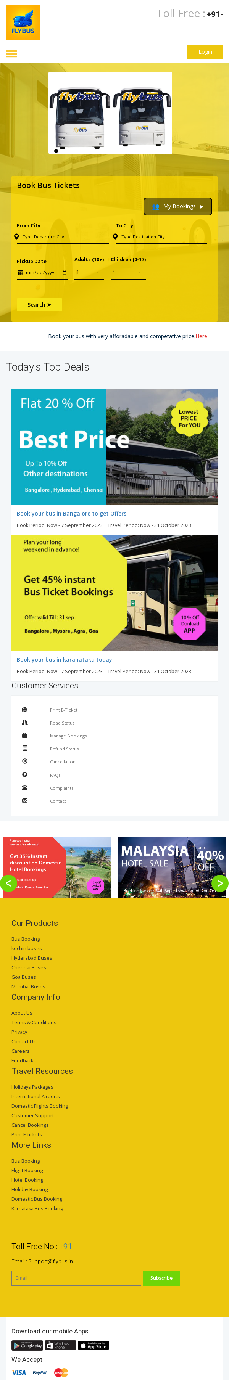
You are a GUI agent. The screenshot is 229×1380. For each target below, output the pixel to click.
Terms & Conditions (33, 1022)
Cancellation (63, 762)
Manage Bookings (68, 736)
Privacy (19, 1032)
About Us (21, 1013)
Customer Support (32, 1115)
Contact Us (23, 1041)
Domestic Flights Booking (39, 1106)
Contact (58, 801)
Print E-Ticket (63, 710)
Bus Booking (25, 939)
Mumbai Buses (28, 986)
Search (39, 304)
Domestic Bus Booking (36, 1199)
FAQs (55, 775)
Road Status (62, 723)
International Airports (35, 1096)
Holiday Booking (29, 1189)
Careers (20, 1051)
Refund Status (64, 749)
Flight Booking (27, 1170)
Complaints (61, 788)
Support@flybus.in (50, 1261)
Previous (54, 119)
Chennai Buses (28, 967)
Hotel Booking (27, 1180)
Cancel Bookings (30, 1125)
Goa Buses (23, 977)
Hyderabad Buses (31, 958)
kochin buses (26, 948)
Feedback (22, 1060)
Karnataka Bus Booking (37, 1208)
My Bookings (178, 206)
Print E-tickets (26, 1134)
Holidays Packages (32, 1087)
